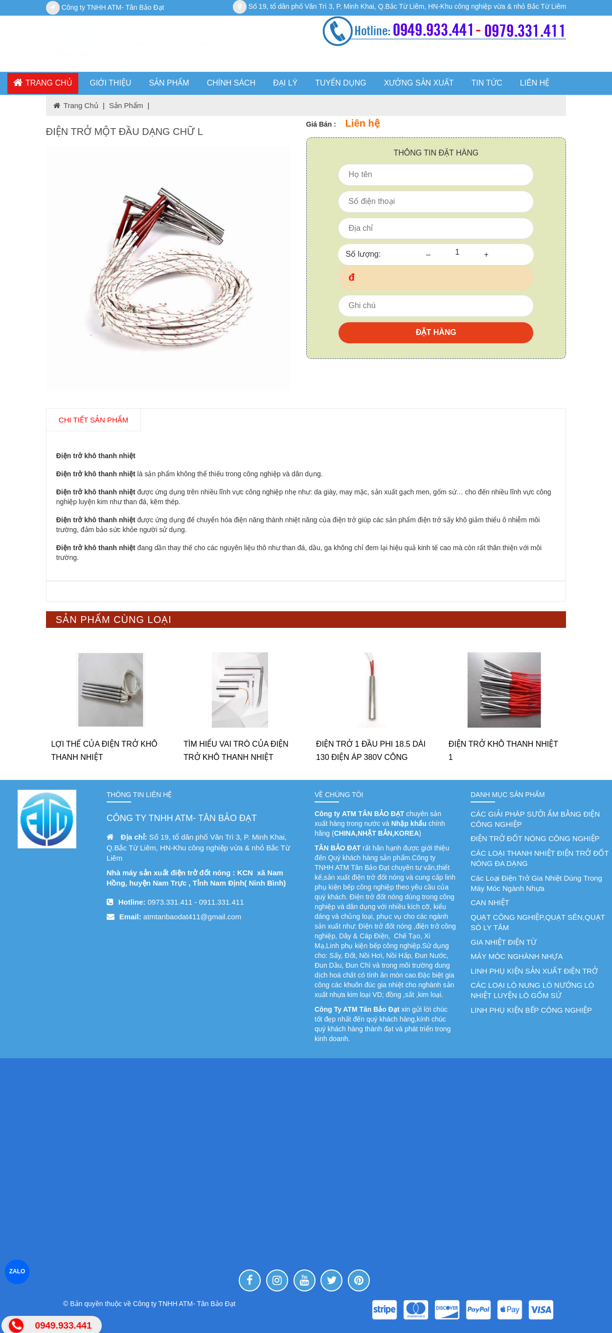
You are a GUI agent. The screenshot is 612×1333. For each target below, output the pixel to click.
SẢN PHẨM (169, 83)
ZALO (17, 1271)
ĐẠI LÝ (285, 83)
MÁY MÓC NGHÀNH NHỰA (517, 956)
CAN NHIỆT (490, 902)
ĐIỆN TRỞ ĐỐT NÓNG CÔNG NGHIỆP (535, 838)
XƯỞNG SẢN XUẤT (419, 83)
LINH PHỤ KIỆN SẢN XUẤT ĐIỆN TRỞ (534, 971)
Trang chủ (42, 82)
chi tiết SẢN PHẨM (93, 420)
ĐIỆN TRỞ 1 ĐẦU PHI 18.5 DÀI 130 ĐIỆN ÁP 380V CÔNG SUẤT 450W (371, 757)
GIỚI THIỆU (111, 83)
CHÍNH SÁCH (231, 83)
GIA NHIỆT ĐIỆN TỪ (504, 942)
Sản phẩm (126, 105)
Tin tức (487, 83)
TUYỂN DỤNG (340, 83)
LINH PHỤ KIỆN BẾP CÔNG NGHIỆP (531, 1010)
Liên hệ (535, 83)
